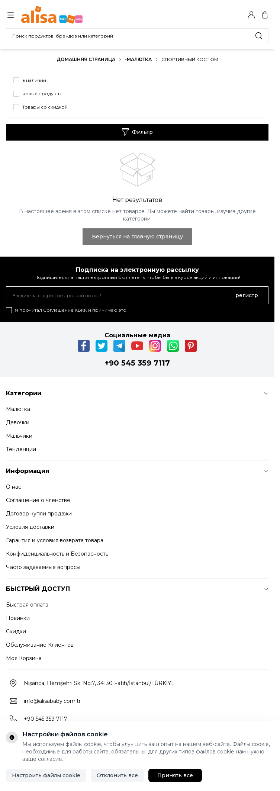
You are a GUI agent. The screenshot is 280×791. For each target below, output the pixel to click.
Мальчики (19, 436)
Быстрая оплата (27, 604)
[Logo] (57, 15)
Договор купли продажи (39, 513)
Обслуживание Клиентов (40, 645)
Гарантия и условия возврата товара (54, 540)
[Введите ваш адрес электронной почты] (137, 295)
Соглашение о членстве (38, 500)
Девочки (17, 422)
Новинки (18, 618)
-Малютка (138, 59)
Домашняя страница (86, 59)
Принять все (175, 775)
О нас (13, 486)
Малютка (18, 409)
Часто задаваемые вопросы (43, 567)
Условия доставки (30, 527)
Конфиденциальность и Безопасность (57, 553)
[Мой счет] (251, 15)
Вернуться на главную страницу (137, 236)
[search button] (258, 35)
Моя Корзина (24, 658)
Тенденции (21, 449)
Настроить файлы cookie (46, 775)
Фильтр (137, 132)
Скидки (16, 631)
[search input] (137, 35)
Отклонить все (117, 775)
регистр (246, 295)
